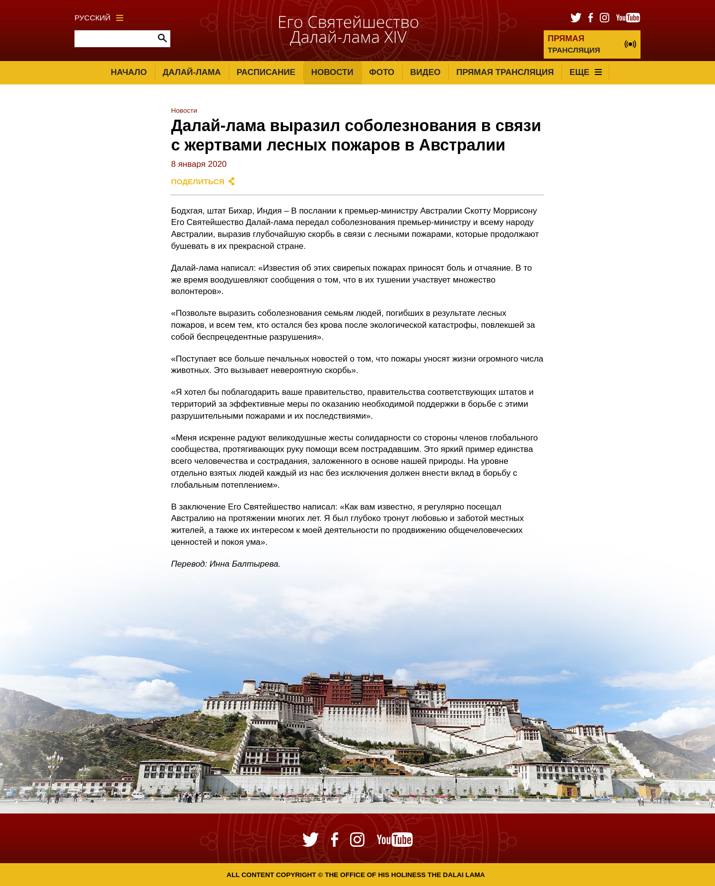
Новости (332, 72)
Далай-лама (191, 72)
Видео (425, 72)
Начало (129, 72)
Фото (381, 72)
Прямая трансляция (505, 72)
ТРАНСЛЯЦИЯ (574, 44)
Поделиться (197, 181)
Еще (586, 72)
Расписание (266, 72)
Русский (98, 17)
